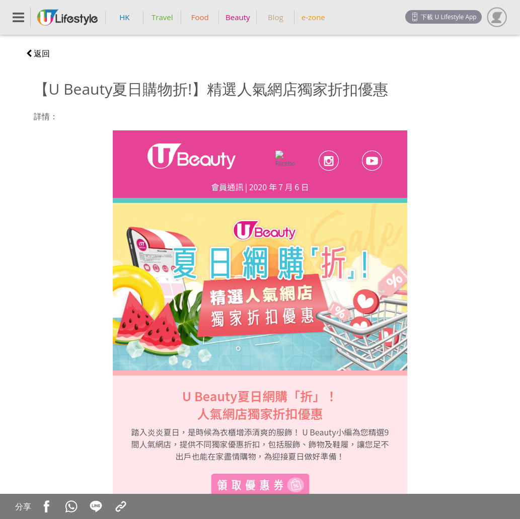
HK (124, 17)
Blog (275, 17)
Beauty (238, 17)
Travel (162, 17)
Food (200, 17)
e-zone (313, 17)
